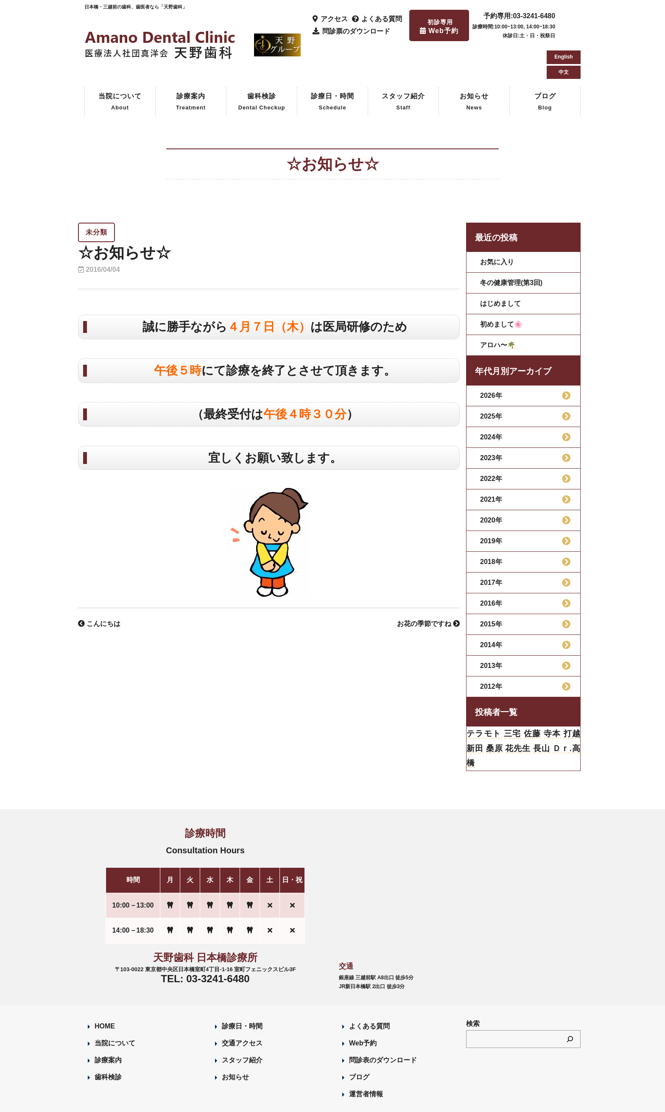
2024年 (491, 401)
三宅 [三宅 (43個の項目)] (512, 698)
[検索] (570, 1004)
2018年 (491, 525)
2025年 (491, 380)
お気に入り (497, 225)
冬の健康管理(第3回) (511, 246)
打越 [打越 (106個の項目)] (571, 698)
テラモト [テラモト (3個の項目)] (484, 698)
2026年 (491, 359)
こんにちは (99, 587)
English (563, 19)
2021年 (491, 463)
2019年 (491, 505)
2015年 (491, 588)
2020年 (491, 484)
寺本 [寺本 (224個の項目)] (552, 698)
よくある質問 (369, 991)
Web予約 (363, 1008)
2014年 (491, 608)
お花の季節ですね (428, 587)
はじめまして (500, 267)
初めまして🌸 (501, 288)
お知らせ (474, 66)
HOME (105, 991)
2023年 (491, 421)
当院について (120, 66)
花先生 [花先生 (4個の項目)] (518, 713)
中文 (564, 34)
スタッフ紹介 (403, 66)
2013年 (491, 629)
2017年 (491, 546)
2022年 (491, 442)
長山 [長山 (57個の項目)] (541, 713)
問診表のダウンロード (383, 1025)
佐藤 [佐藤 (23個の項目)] (532, 698)
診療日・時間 (332, 66)
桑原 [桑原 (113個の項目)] (494, 713)
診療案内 (191, 66)
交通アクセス (242, 1008)
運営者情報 (366, 1059)
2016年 (491, 567)
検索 (473, 989)
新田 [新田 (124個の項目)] (475, 713)
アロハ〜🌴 (498, 309)
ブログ (545, 66)
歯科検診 (261, 66)
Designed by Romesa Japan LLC (182, 1101)
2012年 (491, 650)
